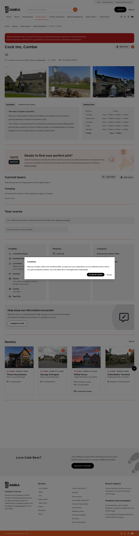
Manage (109, 274)
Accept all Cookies (95, 274)
